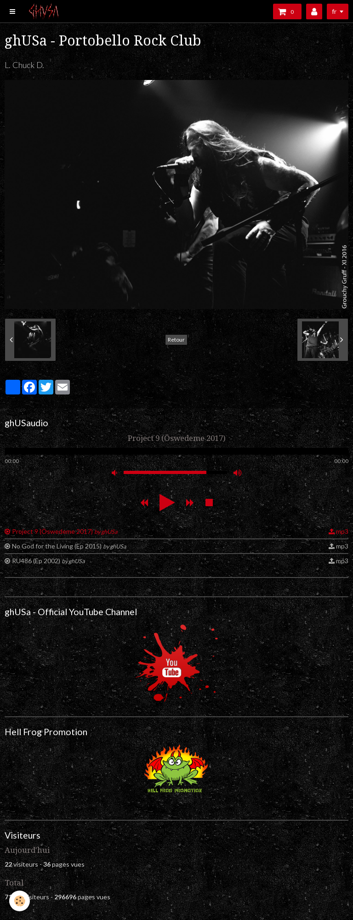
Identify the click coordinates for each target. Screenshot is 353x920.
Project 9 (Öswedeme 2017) (64, 531)
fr (334, 11)
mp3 (342, 531)
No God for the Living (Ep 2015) (69, 546)
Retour (176, 339)
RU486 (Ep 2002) (48, 561)
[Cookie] (19, 901)
